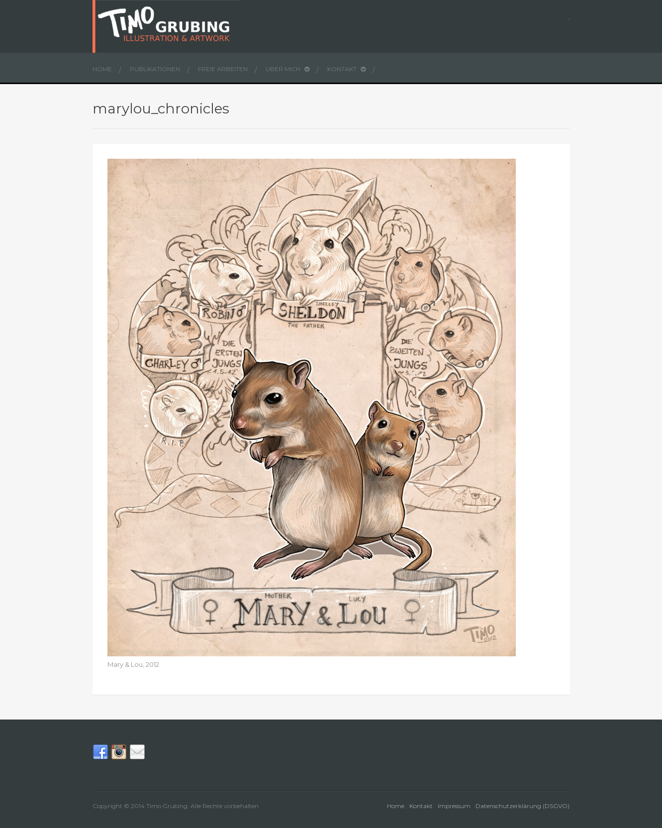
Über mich (287, 69)
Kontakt (346, 69)
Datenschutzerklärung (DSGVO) (522, 806)
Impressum (454, 806)
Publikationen (155, 69)
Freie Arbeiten (223, 69)
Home (102, 69)
